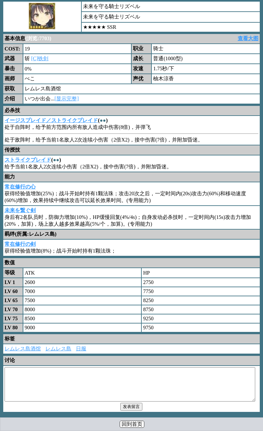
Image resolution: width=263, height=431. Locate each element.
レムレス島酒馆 (23, 348)
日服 (81, 348)
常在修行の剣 (20, 244)
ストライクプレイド (28, 160)
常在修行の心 (20, 186)
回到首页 (132, 424)
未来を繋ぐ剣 (20, 210)
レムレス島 (58, 348)
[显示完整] (66, 98)
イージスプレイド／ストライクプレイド (51, 120)
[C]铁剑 (39, 58)
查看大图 (248, 38)
